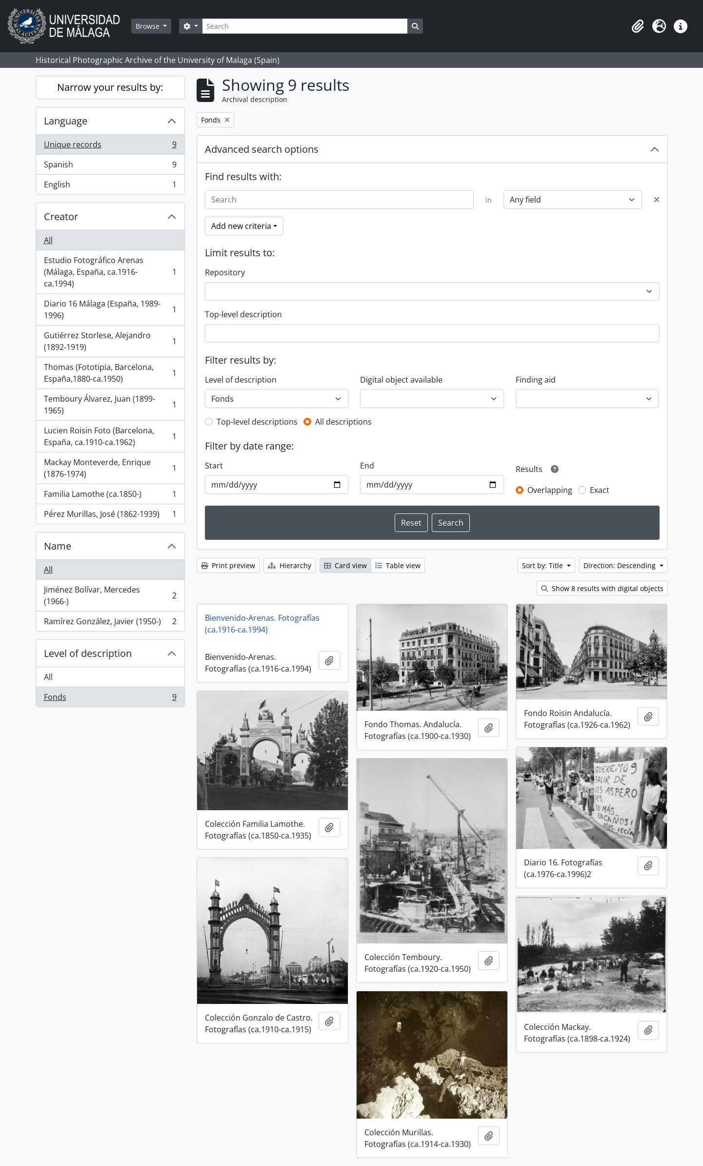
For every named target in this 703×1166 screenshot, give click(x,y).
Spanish (110, 167)
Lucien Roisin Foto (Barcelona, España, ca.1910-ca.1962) (110, 436)
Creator (61, 216)
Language (65, 120)
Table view (398, 565)
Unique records (110, 147)
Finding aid (536, 379)
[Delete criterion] (657, 199)
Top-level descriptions (257, 421)
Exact (599, 490)
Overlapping (549, 490)
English (110, 186)
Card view (345, 565)
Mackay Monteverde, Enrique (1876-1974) (110, 468)
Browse (148, 26)
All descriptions (343, 421)
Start (214, 465)
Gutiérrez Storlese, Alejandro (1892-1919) (110, 341)
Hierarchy (289, 565)
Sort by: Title (543, 565)
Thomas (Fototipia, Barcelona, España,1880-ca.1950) (110, 373)
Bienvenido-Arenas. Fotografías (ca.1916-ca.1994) (262, 624)
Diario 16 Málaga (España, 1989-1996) (110, 309)
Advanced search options (262, 149)
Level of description (88, 653)
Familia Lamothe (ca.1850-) (110, 496)
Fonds (110, 699)
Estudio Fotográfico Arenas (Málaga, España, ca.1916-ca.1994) (110, 272)
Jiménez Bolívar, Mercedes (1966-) (110, 595)
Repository (225, 272)
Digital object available (401, 379)
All (48, 240)
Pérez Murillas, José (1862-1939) (110, 516)
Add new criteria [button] (241, 226)
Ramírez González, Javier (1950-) (110, 623)
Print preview (228, 565)
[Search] (305, 26)
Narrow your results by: (110, 87)
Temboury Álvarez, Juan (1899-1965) (110, 404)
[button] (637, 26)
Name (57, 545)
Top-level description (243, 314)
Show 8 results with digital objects (602, 588)
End (367, 465)
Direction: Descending (620, 565)
